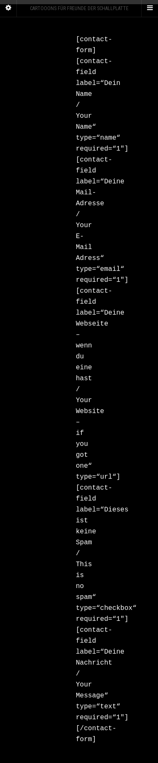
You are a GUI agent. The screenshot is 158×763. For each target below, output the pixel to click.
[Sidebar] (8, 8)
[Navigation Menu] (149, 8)
